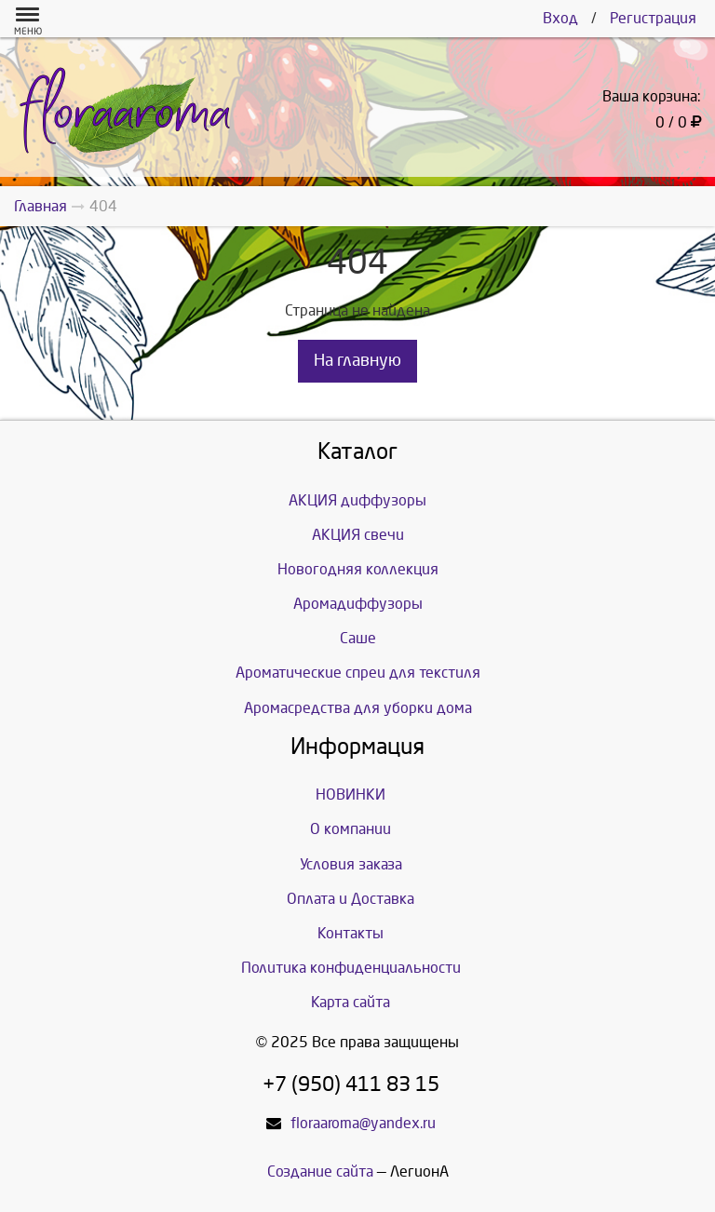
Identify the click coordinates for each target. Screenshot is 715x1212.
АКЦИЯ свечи (358, 535)
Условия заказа (351, 864)
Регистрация (653, 18)
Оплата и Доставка (350, 899)
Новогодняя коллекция (357, 569)
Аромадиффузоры (358, 604)
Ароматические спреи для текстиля (358, 672)
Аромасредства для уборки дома (358, 708)
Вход (560, 18)
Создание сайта (320, 1171)
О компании (350, 829)
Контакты (350, 933)
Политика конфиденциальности (351, 968)
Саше (358, 638)
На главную (357, 361)
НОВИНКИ (350, 794)
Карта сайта (350, 1002)
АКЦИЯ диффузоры (357, 500)
